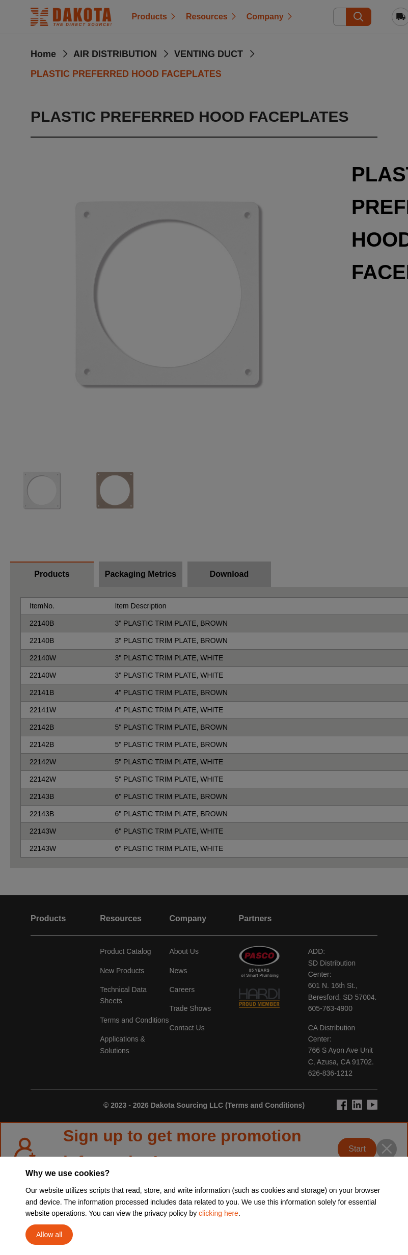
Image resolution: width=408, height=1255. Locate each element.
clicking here (218, 1213)
